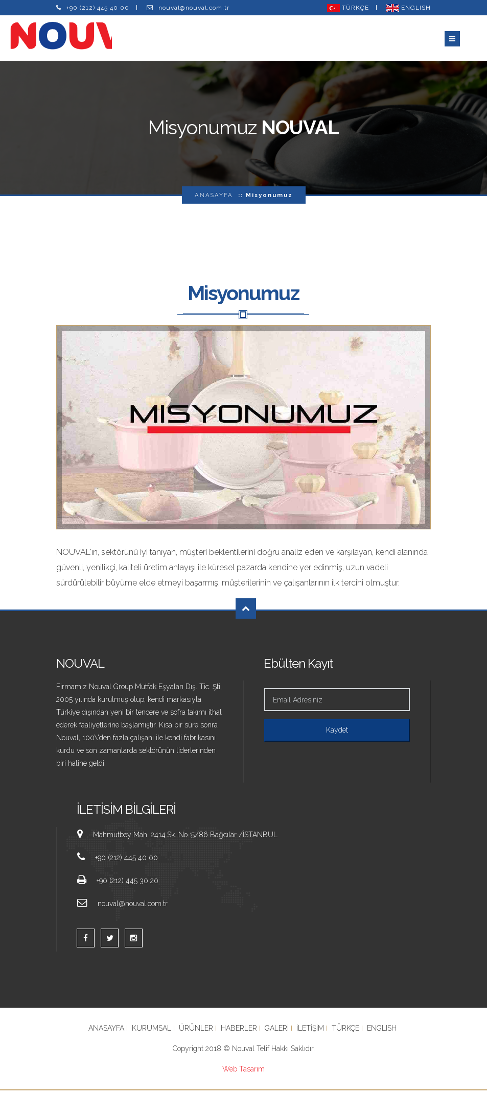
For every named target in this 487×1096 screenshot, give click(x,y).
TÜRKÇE (348, 7)
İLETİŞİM (310, 1033)
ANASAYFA (214, 200)
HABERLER (239, 1033)
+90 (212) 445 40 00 (97, 7)
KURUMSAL (151, 1033)
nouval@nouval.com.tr (193, 7)
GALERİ (277, 1033)
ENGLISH (408, 7)
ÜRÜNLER (196, 1033)
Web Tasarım (243, 1074)
